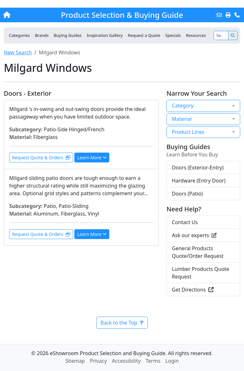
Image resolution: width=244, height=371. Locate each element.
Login (172, 360)
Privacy (98, 360)
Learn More (91, 158)
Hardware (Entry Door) (199, 180)
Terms (153, 360)
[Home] (26, 15)
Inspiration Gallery (105, 35)
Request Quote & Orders (41, 158)
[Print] (228, 14)
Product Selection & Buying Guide (122, 15)
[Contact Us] (237, 14)
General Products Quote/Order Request (197, 252)
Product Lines (188, 131)
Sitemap (75, 360)
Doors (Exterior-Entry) (198, 167)
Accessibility (126, 360)
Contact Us (185, 222)
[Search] (221, 35)
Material (182, 118)
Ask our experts (194, 235)
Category (182, 105)
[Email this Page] (219, 14)
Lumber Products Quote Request (200, 272)
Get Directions (193, 289)
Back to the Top (122, 322)
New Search (18, 52)
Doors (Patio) (187, 193)
